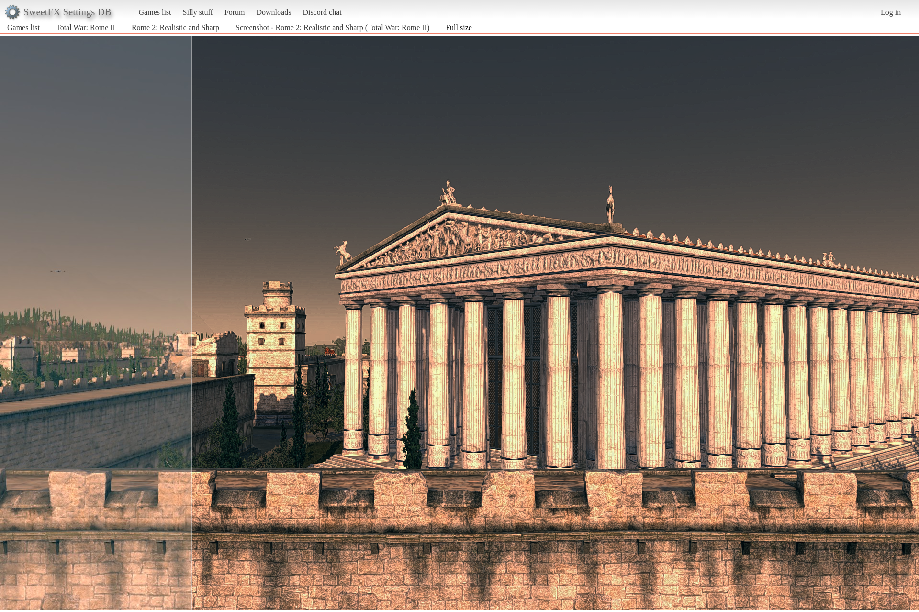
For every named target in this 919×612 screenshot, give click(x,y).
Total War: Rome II (85, 27)
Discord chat (322, 12)
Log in (891, 12)
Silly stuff (198, 12)
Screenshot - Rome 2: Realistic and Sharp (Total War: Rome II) (332, 27)
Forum (234, 12)
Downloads (273, 12)
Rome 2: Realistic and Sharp (175, 27)
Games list (155, 12)
